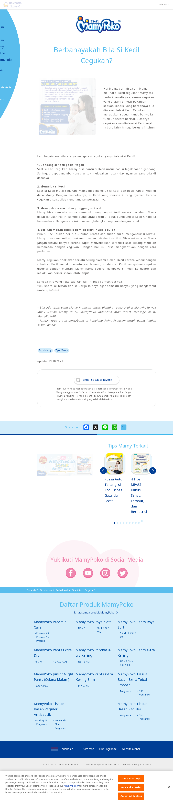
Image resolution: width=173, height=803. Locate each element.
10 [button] (141, 521)
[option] (115, 478)
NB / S (81, 628)
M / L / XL (83, 685)
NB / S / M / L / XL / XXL (127, 663)
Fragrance (125, 691)
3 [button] (120, 523)
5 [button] (126, 523)
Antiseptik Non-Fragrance (60, 724)
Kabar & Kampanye (12, 68)
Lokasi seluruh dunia (69, 764)
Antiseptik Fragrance (41, 722)
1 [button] (114, 523)
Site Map (88, 749)
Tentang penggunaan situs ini (100, 764)
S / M (39, 661)
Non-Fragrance (144, 692)
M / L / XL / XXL (103, 629)
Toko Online (13, 53)
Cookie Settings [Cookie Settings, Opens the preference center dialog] (131, 782)
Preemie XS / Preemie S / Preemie (43, 637)
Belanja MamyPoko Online (15, 99)
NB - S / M (84, 661)
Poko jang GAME (10, 111)
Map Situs (47, 764)
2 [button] (117, 523)
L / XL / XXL (61, 661)
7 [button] (132, 523)
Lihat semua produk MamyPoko (94, 612)
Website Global (131, 749)
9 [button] (138, 523)
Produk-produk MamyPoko (13, 36)
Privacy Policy (71, 789)
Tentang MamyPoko (13, 25)
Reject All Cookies (131, 790)
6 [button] (129, 523)
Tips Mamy (13, 47)
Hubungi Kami (107, 749)
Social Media (22, 87)
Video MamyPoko (17, 60)
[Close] (169, 790)
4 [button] (123, 523)
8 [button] (135, 523)
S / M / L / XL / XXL (128, 635)
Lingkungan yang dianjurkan (136, 764)
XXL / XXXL (42, 685)
